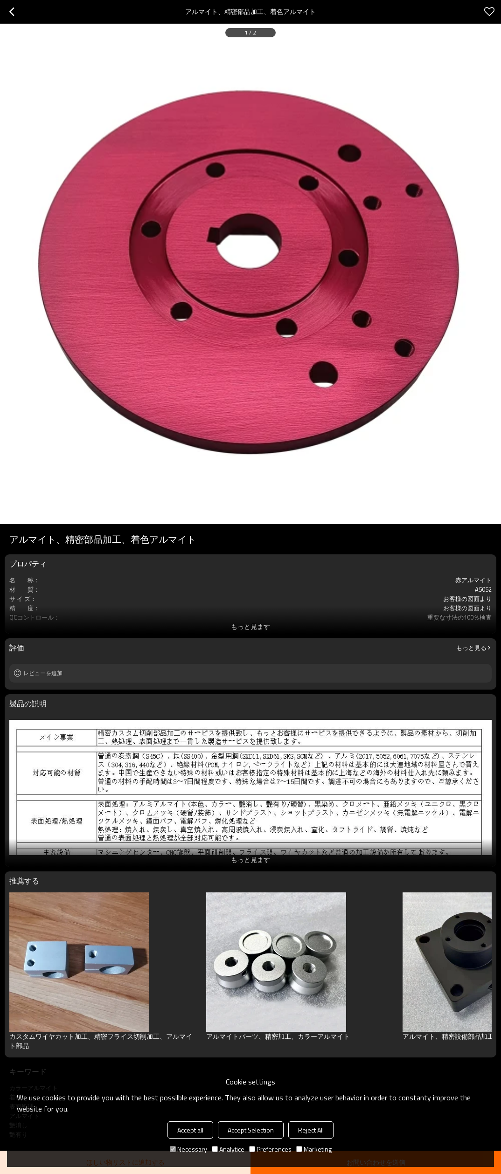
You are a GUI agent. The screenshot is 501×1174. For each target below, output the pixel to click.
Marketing (314, 1149)
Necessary (188, 1149)
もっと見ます (250, 626)
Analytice (228, 1149)
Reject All (311, 1130)
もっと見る (471, 647)
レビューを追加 (43, 673)
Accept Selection (251, 1130)
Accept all (190, 1130)
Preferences (270, 1149)
